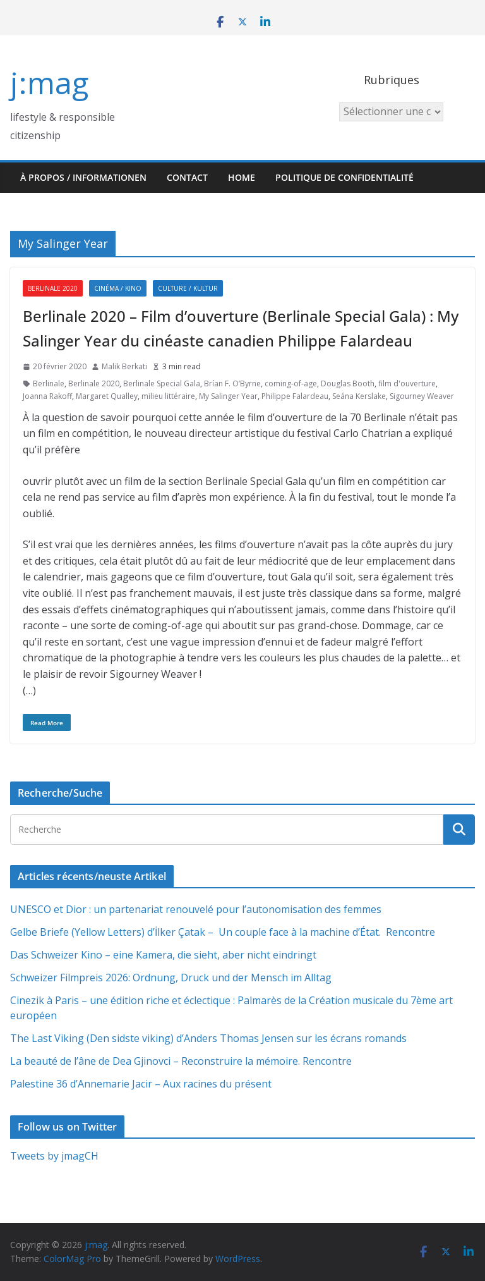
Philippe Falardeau (294, 396)
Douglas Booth (347, 383)
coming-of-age (291, 383)
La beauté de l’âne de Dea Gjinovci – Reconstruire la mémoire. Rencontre (181, 1061)
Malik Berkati (124, 366)
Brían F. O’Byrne (232, 383)
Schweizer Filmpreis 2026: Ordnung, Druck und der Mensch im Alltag (171, 977)
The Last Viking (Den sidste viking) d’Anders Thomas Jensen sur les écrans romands (208, 1038)
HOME (241, 177)
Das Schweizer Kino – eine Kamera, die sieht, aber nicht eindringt (163, 955)
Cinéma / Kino (117, 288)
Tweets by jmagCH (54, 1156)
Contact (187, 177)
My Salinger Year (228, 396)
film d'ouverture (407, 383)
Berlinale (48, 383)
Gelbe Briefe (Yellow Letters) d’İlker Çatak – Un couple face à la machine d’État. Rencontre (222, 932)
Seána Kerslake (359, 396)
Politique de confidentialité (344, 177)
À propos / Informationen (83, 177)
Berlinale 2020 (53, 288)
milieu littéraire (168, 396)
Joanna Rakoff (47, 396)
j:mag (49, 82)
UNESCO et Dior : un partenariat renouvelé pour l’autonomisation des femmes (195, 909)
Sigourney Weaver (422, 396)
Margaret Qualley (107, 396)
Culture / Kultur (188, 288)
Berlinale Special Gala (161, 383)
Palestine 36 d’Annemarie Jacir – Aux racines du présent (141, 1084)
